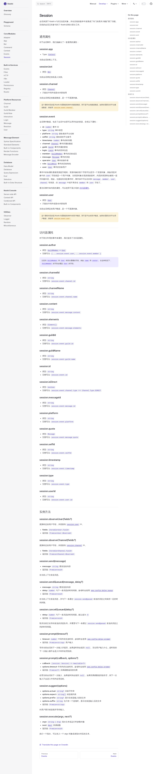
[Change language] (135, 4)
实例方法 (131, 94)
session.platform (136, 74)
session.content (135, 51)
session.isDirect (135, 68)
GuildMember (53, 250)
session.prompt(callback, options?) (140, 117)
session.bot (134, 25)
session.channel (136, 28)
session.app (134, 22)
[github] (151, 4)
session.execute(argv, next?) (140, 124)
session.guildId (135, 58)
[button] (16, 22)
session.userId (135, 91)
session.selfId (135, 81)
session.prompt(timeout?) (139, 114)
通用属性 (131, 18)
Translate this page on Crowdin (53, 745)
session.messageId (137, 71)
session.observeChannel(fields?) (140, 101)
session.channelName (138, 48)
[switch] (143, 3)
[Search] (44, 4)
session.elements (136, 55)
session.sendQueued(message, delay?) (140, 107)
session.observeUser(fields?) (140, 97)
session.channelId (136, 45)
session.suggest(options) (139, 120)
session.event (135, 32)
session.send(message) (138, 104)
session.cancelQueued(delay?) (140, 111)
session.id (133, 65)
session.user (134, 35)
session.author (135, 41)
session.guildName (137, 61)
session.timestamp (136, 84)
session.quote (135, 78)
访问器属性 (132, 38)
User (64, 250)
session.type (134, 88)
